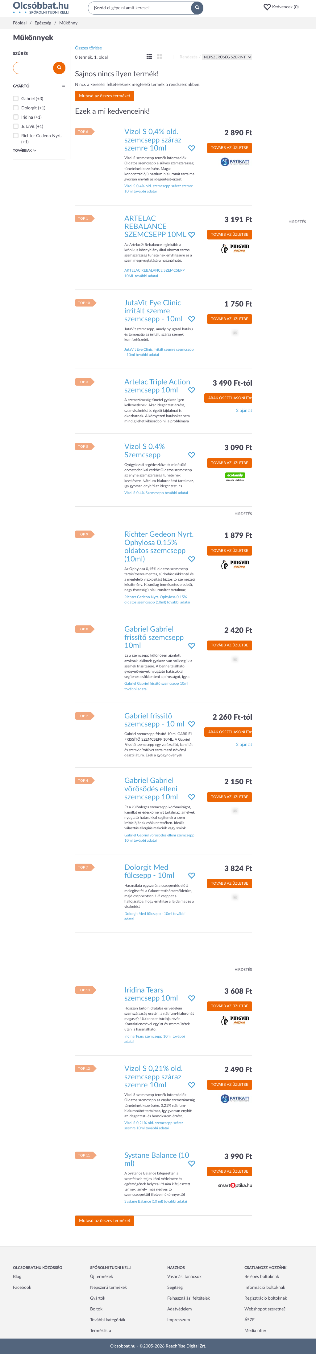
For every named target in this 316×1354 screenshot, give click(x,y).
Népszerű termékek (108, 1287)
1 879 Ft (238, 535)
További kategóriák (107, 1320)
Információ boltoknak (264, 1287)
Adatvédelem (179, 1309)
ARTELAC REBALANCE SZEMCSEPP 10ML (155, 227)
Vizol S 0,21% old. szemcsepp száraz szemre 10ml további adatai (153, 1125)
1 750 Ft (238, 304)
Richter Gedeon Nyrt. (41, 136)
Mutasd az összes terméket (104, 96)
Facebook (22, 1287)
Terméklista (100, 1331)
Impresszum (178, 1320)
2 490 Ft (238, 1070)
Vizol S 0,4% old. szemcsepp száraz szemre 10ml (152, 140)
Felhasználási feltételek (188, 1298)
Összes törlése (88, 48)
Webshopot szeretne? (264, 1309)
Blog (17, 1277)
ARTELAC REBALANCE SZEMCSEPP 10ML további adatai (154, 273)
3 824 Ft (238, 869)
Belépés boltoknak (261, 1277)
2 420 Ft (238, 630)
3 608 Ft (238, 991)
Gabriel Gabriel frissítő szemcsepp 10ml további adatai (156, 686)
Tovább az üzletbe (229, 148)
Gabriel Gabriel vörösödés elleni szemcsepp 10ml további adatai (159, 837)
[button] (283, 7)
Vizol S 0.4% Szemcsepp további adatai (156, 493)
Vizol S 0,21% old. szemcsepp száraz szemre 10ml (153, 1077)
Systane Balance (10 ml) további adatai (155, 1201)
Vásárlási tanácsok (184, 1277)
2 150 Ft (238, 782)
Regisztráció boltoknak (265, 1298)
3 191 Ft (238, 220)
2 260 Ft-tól (232, 717)
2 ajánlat (244, 410)
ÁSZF (249, 1320)
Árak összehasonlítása (232, 398)
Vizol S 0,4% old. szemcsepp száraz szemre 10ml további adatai (158, 188)
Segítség (175, 1287)
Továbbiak (24, 150)
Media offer (255, 1331)
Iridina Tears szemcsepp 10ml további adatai (154, 1039)
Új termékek (101, 1277)
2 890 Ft (238, 133)
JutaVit (28, 127)
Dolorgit (29, 108)
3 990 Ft (238, 1157)
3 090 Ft (238, 448)
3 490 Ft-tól (232, 383)
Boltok (96, 1309)
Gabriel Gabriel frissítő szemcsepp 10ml (154, 637)
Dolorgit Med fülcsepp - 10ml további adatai (154, 916)
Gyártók (97, 1298)
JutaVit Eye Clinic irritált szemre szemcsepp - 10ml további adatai (159, 352)
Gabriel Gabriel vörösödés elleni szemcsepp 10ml (151, 789)
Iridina (27, 117)
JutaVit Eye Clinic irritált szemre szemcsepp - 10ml (153, 311)
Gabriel (28, 99)
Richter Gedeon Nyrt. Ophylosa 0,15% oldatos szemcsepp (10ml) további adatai (157, 599)
